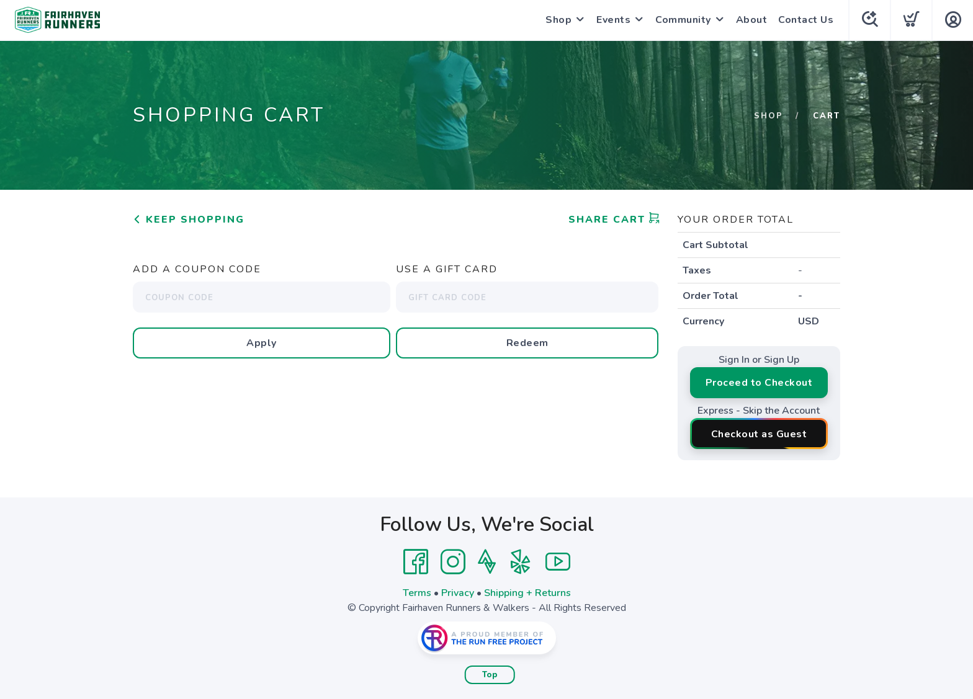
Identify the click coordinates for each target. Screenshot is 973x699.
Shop (558, 20)
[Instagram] (453, 562)
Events (613, 20)
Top (490, 674)
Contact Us (805, 20)
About (752, 20)
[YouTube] (557, 562)
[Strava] (487, 562)
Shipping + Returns (527, 593)
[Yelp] (520, 562)
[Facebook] (415, 562)
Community (683, 20)
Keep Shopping (188, 219)
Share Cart (614, 219)
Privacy (457, 593)
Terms (417, 593)
